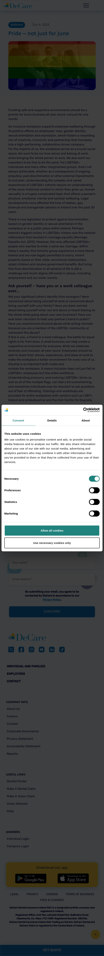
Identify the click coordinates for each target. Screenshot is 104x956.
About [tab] (86, 420)
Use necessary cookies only (52, 542)
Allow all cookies (52, 530)
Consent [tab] (18, 420)
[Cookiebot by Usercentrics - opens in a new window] (83, 410)
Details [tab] (52, 420)
